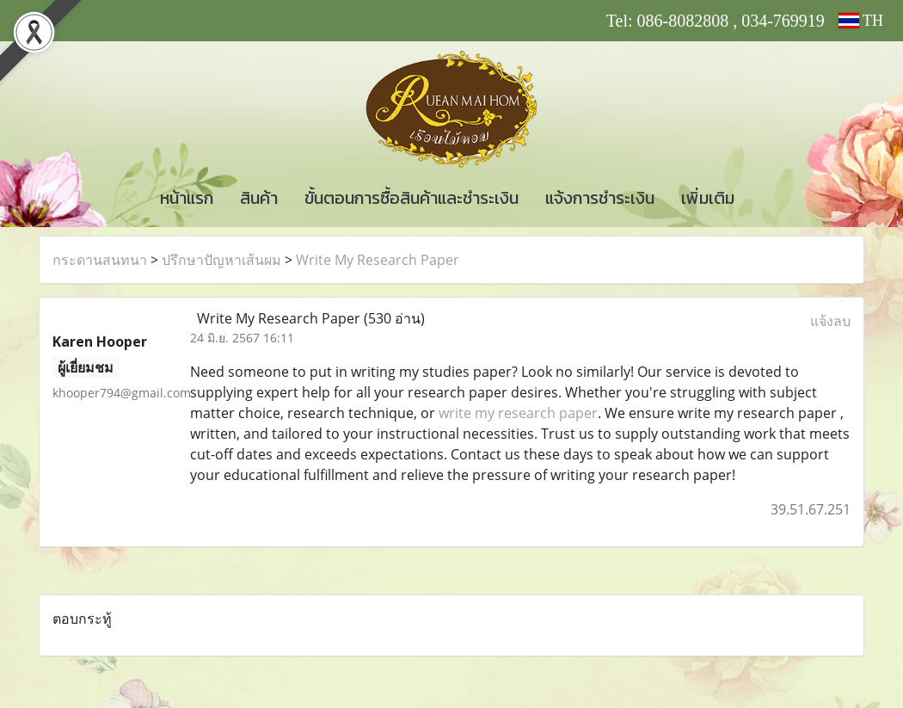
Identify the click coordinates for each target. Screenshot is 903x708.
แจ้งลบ (830, 320)
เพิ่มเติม (707, 198)
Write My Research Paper (377, 259)
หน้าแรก (186, 198)
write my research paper (518, 412)
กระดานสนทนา (99, 259)
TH (860, 20)
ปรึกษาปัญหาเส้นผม (221, 259)
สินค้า (259, 198)
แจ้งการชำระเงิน (599, 198)
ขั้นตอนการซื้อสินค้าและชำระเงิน (411, 198)
